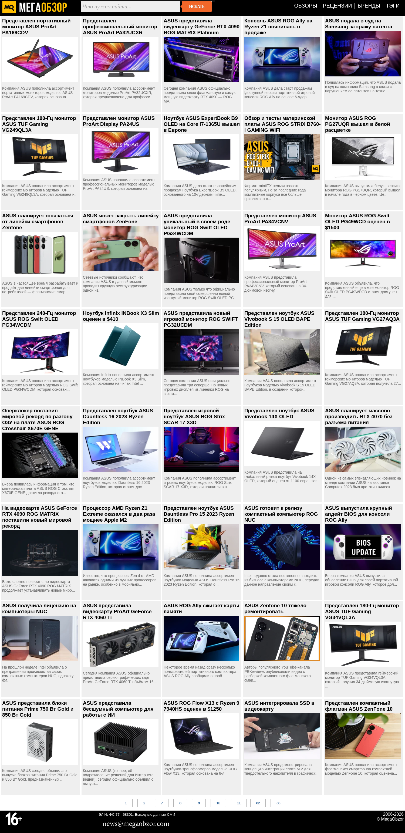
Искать (196, 6)
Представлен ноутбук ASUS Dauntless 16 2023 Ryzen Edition (118, 416)
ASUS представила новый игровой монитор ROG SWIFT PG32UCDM (201, 319)
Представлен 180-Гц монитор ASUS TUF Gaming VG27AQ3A (362, 316)
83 (278, 803)
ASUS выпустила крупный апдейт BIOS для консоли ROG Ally (358, 514)
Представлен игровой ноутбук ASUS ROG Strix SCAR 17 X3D (194, 416)
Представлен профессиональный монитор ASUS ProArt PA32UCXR (120, 26)
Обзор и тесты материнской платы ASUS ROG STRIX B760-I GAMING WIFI (282, 124)
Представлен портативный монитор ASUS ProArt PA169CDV (36, 26)
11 (239, 803)
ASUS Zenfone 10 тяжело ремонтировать (275, 608)
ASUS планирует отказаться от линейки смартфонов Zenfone (37, 221)
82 (258, 803)
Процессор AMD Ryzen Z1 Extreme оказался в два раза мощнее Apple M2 (119, 514)
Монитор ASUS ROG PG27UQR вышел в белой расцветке (357, 124)
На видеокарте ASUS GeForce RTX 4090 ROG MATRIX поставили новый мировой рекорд (39, 517)
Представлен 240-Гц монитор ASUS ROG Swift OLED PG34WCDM (39, 319)
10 (218, 803)
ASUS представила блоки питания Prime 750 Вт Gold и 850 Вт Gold (37, 709)
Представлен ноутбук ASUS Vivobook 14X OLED (279, 413)
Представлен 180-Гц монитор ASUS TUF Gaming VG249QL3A (39, 124)
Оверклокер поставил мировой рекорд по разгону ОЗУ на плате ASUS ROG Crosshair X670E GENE (37, 419)
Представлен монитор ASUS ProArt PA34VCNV (280, 218)
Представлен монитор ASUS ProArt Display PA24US (119, 121)
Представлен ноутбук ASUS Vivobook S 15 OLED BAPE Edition (279, 319)
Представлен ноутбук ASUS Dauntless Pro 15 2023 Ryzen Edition (199, 514)
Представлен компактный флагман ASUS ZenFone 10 (359, 706)
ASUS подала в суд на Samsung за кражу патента (358, 23)
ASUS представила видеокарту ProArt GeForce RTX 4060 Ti (117, 611)
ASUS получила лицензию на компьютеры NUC (39, 608)
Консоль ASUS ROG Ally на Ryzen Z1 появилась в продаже (278, 26)
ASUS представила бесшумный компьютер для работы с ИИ (118, 709)
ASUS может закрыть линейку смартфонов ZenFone (121, 218)
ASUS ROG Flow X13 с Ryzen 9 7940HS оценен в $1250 (201, 706)
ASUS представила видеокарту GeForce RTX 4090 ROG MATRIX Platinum (201, 26)
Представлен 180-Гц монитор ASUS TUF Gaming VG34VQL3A (362, 611)
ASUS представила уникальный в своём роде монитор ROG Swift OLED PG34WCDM (197, 224)
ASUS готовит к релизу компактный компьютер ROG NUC (281, 514)
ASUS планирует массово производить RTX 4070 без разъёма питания (359, 416)
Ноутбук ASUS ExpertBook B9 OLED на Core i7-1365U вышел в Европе (202, 124)
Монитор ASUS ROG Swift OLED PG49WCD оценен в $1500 (357, 221)
